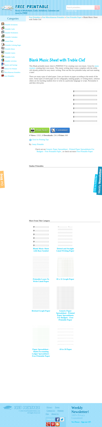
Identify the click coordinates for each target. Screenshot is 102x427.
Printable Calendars (9, 36)
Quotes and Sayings (9, 64)
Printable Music (8, 48)
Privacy (49, 407)
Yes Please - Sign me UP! (81, 422)
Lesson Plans (7, 40)
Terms (57, 407)
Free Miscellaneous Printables (53, 17)
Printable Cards (8, 28)
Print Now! (42, 129)
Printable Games (8, 52)
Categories (13, 18)
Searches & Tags (71, 11)
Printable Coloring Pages (11, 44)
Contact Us (51, 411)
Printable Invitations (9, 24)
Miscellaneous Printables (10, 71)
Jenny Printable (38, 144)
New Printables (7, 75)
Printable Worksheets (9, 32)
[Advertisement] (13, 119)
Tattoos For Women (9, 68)
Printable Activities (9, 60)
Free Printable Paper (74, 17)
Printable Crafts (8, 56)
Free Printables (34, 17)
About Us (55, 414)
